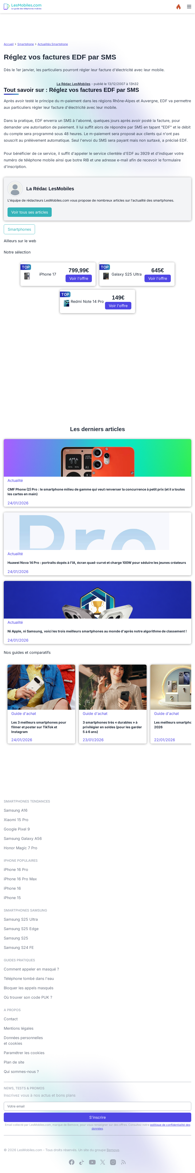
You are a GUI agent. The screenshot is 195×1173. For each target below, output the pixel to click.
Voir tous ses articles (29, 212)
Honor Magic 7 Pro (20, 848)
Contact (11, 1019)
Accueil (9, 44)
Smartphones (19, 229)
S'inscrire (97, 1117)
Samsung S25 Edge (21, 928)
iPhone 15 (12, 897)
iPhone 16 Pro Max (20, 879)
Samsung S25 (16, 938)
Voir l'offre (78, 278)
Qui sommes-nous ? (21, 1071)
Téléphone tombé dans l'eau (29, 978)
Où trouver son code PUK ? (28, 997)
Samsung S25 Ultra (21, 919)
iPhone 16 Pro (16, 869)
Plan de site (14, 1062)
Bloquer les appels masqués (28, 988)
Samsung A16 (15, 810)
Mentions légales (18, 1028)
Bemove (113, 1150)
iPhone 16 (12, 888)
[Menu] (189, 6)
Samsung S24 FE (19, 947)
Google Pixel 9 (17, 829)
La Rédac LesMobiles (73, 84)
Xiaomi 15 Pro (16, 819)
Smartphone (25, 44)
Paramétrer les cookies (24, 1052)
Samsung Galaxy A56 (23, 838)
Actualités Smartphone (53, 44)
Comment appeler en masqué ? (31, 969)
